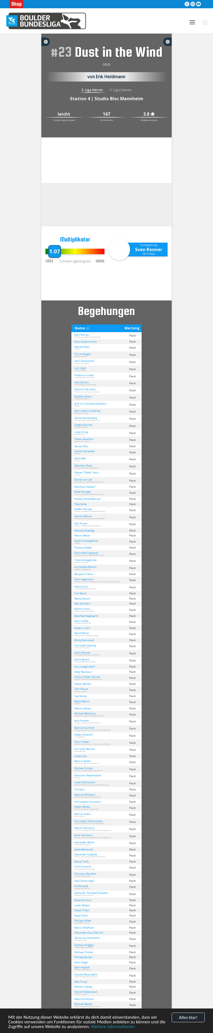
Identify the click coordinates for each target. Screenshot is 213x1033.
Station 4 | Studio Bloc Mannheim (106, 99)
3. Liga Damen (121, 90)
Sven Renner (148, 249)
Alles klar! (188, 1017)
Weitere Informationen (112, 1026)
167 (106, 114)
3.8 (149, 114)
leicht (64, 114)
